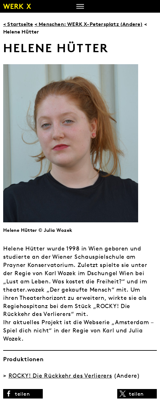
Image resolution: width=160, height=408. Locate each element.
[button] (23, 394)
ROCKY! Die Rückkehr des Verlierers (60, 375)
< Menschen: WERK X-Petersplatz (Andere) (89, 24)
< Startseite (18, 24)
